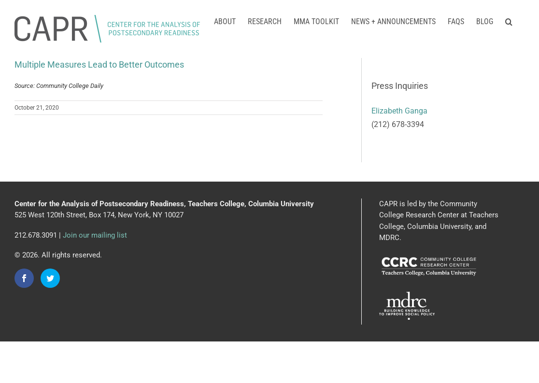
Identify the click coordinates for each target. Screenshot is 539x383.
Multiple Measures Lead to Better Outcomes (99, 64)
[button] (508, 21)
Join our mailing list (95, 235)
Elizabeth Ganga (399, 110)
